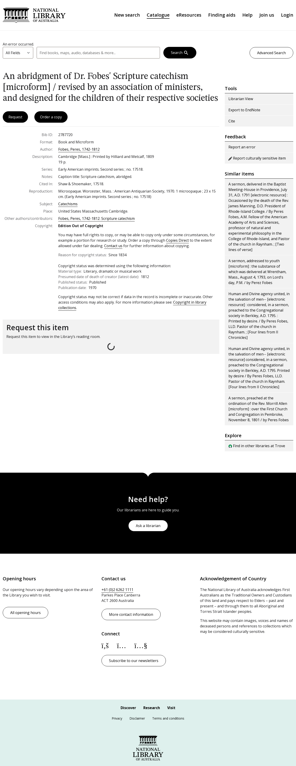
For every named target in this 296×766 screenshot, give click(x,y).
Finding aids (221, 15)
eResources (188, 15)
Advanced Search (271, 53)
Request (15, 118)
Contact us (113, 246)
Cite (231, 122)
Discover (128, 707)
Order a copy (51, 118)
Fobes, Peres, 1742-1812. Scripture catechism (96, 219)
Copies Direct (177, 241)
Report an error (242, 148)
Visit (171, 707)
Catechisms (68, 205)
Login (287, 15)
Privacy (117, 718)
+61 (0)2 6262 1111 (117, 589)
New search (127, 15)
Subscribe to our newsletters (133, 660)
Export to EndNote (244, 111)
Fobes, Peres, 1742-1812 (79, 150)
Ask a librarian (148, 525)
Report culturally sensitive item (257, 159)
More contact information (131, 614)
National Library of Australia (36, 15)
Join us (266, 15)
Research (151, 707)
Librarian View (240, 99)
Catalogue (158, 15)
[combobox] (98, 54)
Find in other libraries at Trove (256, 446)
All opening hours (25, 612)
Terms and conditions (168, 718)
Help (247, 15)
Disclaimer (137, 718)
